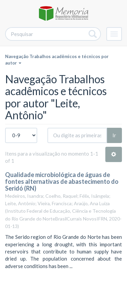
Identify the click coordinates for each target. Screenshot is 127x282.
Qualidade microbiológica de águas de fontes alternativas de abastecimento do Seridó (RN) (62, 181)
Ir (114, 135)
